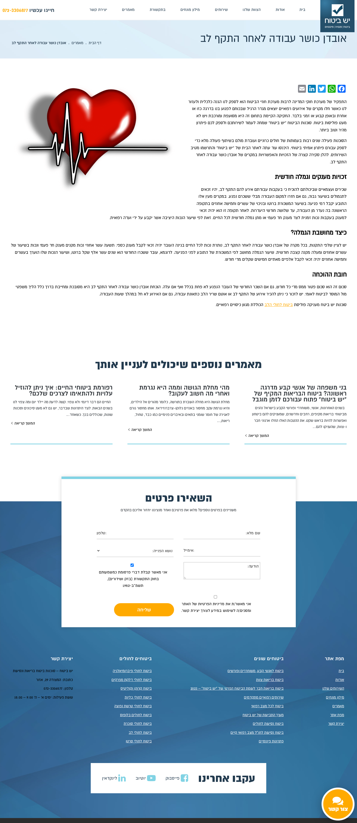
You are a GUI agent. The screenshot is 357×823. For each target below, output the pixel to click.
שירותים (220, 9)
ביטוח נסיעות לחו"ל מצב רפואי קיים (257, 732)
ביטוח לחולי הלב (279, 304)
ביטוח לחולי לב (140, 732)
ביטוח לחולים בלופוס (136, 715)
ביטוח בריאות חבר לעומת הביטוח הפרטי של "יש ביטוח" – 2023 (237, 688)
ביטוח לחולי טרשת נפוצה (133, 706)
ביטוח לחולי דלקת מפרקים (132, 680)
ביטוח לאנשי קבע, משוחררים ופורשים (256, 671)
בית (302, 9)
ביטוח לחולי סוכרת (138, 724)
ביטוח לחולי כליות (138, 697)
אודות (279, 9)
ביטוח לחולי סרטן (139, 741)
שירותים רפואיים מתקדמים (264, 697)
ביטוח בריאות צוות (270, 680)
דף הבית (95, 43)
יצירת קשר (98, 9)
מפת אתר (337, 715)
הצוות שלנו (251, 9)
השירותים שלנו (333, 688)
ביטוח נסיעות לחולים (268, 724)
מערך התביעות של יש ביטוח (263, 715)
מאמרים (128, 9)
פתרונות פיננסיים (271, 741)
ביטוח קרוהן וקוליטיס (136, 688)
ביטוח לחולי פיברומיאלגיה (132, 671)
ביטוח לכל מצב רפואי (267, 706)
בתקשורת (157, 9)
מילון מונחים (190, 9)
